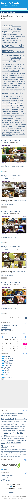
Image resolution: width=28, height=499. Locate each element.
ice (8, 436)
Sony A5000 (6, 452)
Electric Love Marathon (20, 124)
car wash (10, 93)
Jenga (17, 122)
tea (9, 454)
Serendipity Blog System (7, 475)
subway (21, 452)
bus (7, 421)
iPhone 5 (25, 436)
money (11, 73)
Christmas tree (17, 26)
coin (12, 87)
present (20, 126)
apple (15, 413)
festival (11, 90)
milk (7, 34)
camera (14, 421)
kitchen (2, 440)
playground (22, 73)
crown (7, 89)
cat (16, 120)
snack (11, 130)
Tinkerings (7, 369)
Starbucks (13, 452)
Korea (20, 87)
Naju (21, 93)
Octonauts (13, 96)
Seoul (13, 451)
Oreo (10, 34)
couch (16, 36)
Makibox (4, 120)
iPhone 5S (3, 438)
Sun (24, 452)
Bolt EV (18, 419)
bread (8, 130)
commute (4, 100)
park (17, 446)
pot (24, 116)
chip (17, 132)
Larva (16, 64)
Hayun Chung (7, 32)
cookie (4, 34)
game (3, 111)
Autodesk (8, 124)
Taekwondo (23, 90)
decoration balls (6, 29)
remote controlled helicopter (9, 60)
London (12, 85)
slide (16, 83)
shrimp (7, 134)
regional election (16, 89)
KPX (12, 124)
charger (5, 426)
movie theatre (16, 443)
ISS (20, 438)
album (9, 87)
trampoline (5, 42)
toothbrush (5, 57)
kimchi (10, 111)
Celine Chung (7, 26)
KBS (18, 68)
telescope (8, 122)
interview (15, 68)
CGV (3, 96)
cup (19, 428)
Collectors (15, 87)
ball (3, 77)
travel (15, 85)
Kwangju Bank (14, 166)
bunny (13, 120)
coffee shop (13, 113)
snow (19, 29)
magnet (21, 109)
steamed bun (22, 134)
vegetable (22, 75)
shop (13, 116)
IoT (22, 436)
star (10, 452)
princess (10, 128)
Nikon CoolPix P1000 (11, 446)
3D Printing (7, 370)
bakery (18, 130)
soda (2, 452)
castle (21, 104)
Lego (7, 126)
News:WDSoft (8, 365)
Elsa (11, 89)
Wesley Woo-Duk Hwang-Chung (13, 456)
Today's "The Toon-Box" (11, 140)
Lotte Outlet (11, 107)
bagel (8, 113)
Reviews (7, 374)
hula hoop (14, 109)
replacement (5, 62)
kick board (16, 104)
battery (23, 58)
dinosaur (7, 118)
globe (8, 77)
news (3, 71)
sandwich (6, 451)
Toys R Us (18, 40)
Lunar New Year (9, 66)
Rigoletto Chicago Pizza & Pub (16, 102)
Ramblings (7, 362)
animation (9, 64)
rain (7, 449)
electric (9, 430)
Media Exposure (8, 360)
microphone (20, 98)
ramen (14, 111)
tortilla (19, 55)
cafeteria (10, 421)
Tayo (10, 126)
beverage (14, 415)
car (13, 64)
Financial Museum (16, 200)
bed (6, 77)
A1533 (8, 413)
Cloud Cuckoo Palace (8, 81)
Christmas (14, 126)
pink (18, 77)
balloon (14, 122)
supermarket (5, 75)
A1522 (2, 413)
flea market (16, 90)
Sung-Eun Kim (20, 38)
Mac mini (3, 479)
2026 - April (14, 337)
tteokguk (4, 40)
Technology (8, 367)
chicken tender (13, 98)
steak (14, 132)
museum (22, 68)
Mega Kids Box (12, 42)
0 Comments (11, 168)
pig (11, 71)
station (17, 452)
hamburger (14, 433)
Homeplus (15, 34)
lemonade (11, 440)
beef (11, 132)
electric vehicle (14, 430)
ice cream (11, 436)
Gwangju (20, 100)
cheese (13, 134)
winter (8, 100)
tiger (10, 134)
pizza (20, 34)
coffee (21, 426)
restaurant (5, 102)
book (14, 93)
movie (7, 96)
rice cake (10, 38)
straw (9, 106)
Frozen (18, 58)
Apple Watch (20, 413)
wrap (23, 55)
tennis (6, 111)
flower (21, 116)
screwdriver (16, 31)
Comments (6, 469)
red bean (7, 132)
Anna (6, 128)
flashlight (19, 85)
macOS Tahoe (4, 477)
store (14, 130)
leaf (6, 106)
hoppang (9, 135)
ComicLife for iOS (5, 480)
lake (7, 440)
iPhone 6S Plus (16, 438)
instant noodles (17, 436)
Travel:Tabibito (8, 377)
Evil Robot (11, 83)
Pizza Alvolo (23, 113)
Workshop (7, 375)
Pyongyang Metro (5, 330)
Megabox (8, 46)
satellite (10, 451)
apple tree (14, 75)
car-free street (5, 90)
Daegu (10, 68)
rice (22, 111)
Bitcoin (20, 83)
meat (17, 134)
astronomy (19, 120)
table (20, 31)
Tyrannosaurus (17, 118)
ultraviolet (4, 87)
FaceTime (20, 36)
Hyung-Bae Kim (13, 79)
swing (13, 40)
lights (12, 29)
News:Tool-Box (8, 363)
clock (8, 85)
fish (18, 109)
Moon (4, 443)
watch (2, 456)
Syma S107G (12, 61)
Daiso (17, 113)
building (4, 113)
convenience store (7, 115)
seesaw (13, 100)
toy (18, 75)
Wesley (6, 142)
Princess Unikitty (18, 81)
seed (3, 118)
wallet (6, 68)
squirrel (9, 120)
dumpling (4, 135)
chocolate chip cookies (8, 36)
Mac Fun (7, 372)
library (17, 93)
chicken (12, 426)
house (3, 106)
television (7, 71)
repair (18, 60)
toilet (22, 115)
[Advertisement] (14, 394)
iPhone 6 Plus (9, 438)
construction (5, 116)
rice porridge (5, 79)
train (21, 454)
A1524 (5, 413)
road (2, 451)
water (5, 456)
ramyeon (18, 111)
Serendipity (11, 492)
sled (15, 29)
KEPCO (22, 106)
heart (3, 126)
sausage (22, 79)
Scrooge (16, 73)
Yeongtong (5, 93)
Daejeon (22, 428)
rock (16, 100)
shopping (17, 116)
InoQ (11, 118)
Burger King (3, 421)
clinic (13, 115)
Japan (22, 438)
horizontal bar (10, 104)
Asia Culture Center (19, 107)
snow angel (5, 109)
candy (9, 109)
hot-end (23, 118)
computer (9, 40)
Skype (14, 38)
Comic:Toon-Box (4, 168)
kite (18, 79)
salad (9, 57)
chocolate (17, 426)
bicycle (23, 89)
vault (10, 75)
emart (10, 116)
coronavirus (18, 115)
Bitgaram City (15, 106)
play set (4, 104)
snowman (4, 107)
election (5, 430)
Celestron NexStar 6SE (8, 424)
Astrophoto (7, 356)
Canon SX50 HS (20, 421)
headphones (13, 77)
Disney (13, 58)
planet (22, 446)
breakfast (21, 77)
